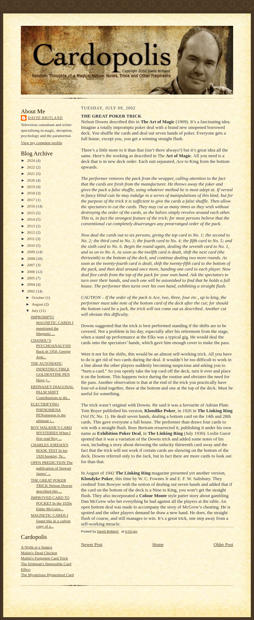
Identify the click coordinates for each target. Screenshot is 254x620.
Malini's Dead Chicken (39, 553)
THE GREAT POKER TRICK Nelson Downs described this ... (51, 485)
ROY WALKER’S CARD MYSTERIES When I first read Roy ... (51, 432)
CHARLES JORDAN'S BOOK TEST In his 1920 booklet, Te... (49, 450)
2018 (31, 193)
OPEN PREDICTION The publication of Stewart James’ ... (52, 468)
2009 (31, 252)
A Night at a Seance (36, 547)
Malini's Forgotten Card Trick (44, 558)
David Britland (45, 118)
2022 (31, 167)
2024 (31, 160)
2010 (31, 245)
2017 (31, 200)
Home (158, 544)
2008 (31, 258)
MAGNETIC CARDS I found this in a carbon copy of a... (50, 520)
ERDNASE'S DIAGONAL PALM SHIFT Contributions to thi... (52, 392)
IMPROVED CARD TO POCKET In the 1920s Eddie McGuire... (51, 503)
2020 (31, 180)
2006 (31, 271)
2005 (31, 278)
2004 (31, 284)
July (35, 310)
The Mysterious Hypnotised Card (47, 575)
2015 (31, 213)
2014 (31, 219)
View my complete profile (41, 143)
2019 (31, 186)
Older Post (223, 544)
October (39, 297)
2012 (31, 232)
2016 (31, 206)
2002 (31, 291)
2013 (31, 226)
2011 (31, 239)
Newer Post (91, 544)
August (38, 304)
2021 (31, 173)
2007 (31, 265)
